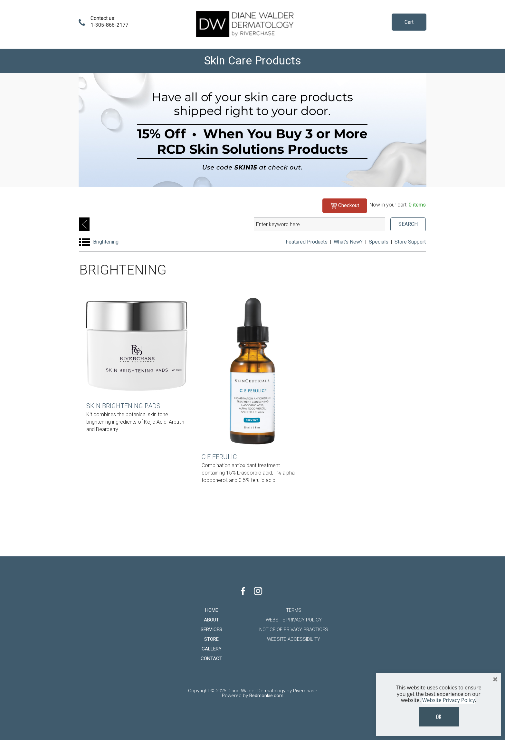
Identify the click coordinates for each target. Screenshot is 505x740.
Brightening (106, 242)
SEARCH (408, 224)
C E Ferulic (219, 457)
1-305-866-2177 (109, 25)
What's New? (348, 242)
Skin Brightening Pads (123, 406)
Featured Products (307, 242)
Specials (378, 242)
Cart (409, 22)
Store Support (410, 242)
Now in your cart (397, 205)
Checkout (344, 205)
